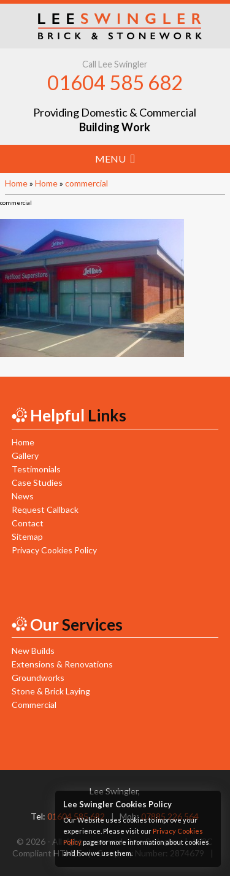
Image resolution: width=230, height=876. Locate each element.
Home (16, 183)
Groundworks (38, 677)
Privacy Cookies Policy (54, 550)
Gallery (25, 455)
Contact (28, 523)
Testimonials (36, 469)
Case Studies (37, 482)
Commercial (34, 704)
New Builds (33, 650)
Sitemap (27, 536)
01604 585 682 (115, 82)
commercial (86, 183)
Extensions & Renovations (62, 664)
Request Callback (45, 509)
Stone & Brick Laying (51, 691)
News (23, 496)
